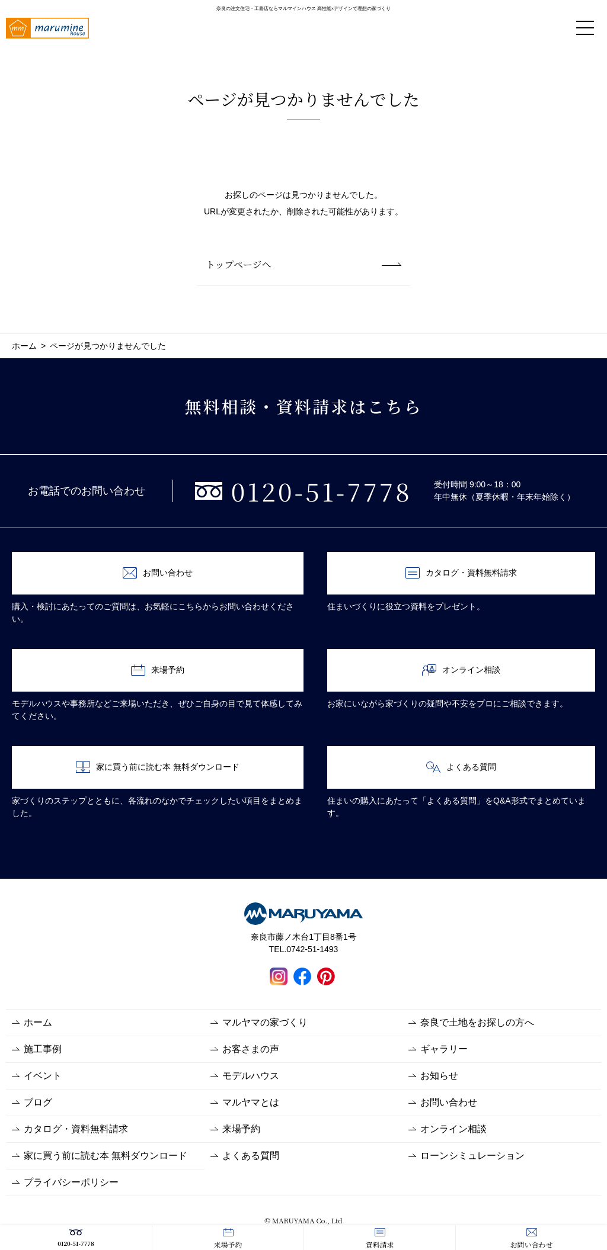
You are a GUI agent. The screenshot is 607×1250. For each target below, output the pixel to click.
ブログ (38, 1102)
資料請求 (379, 1238)
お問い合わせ (531, 1238)
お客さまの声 (250, 1049)
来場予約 (227, 1238)
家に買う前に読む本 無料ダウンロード (157, 767)
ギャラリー (444, 1049)
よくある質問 (461, 767)
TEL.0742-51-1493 (303, 949)
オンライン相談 (461, 670)
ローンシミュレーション (472, 1156)
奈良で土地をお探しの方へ (477, 1022)
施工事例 (43, 1049)
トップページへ (238, 264)
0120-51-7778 (75, 1238)
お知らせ (439, 1076)
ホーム (38, 1022)
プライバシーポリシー (71, 1182)
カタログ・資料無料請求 (461, 573)
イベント (43, 1076)
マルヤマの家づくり (265, 1022)
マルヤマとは (250, 1102)
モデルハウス (250, 1076)
